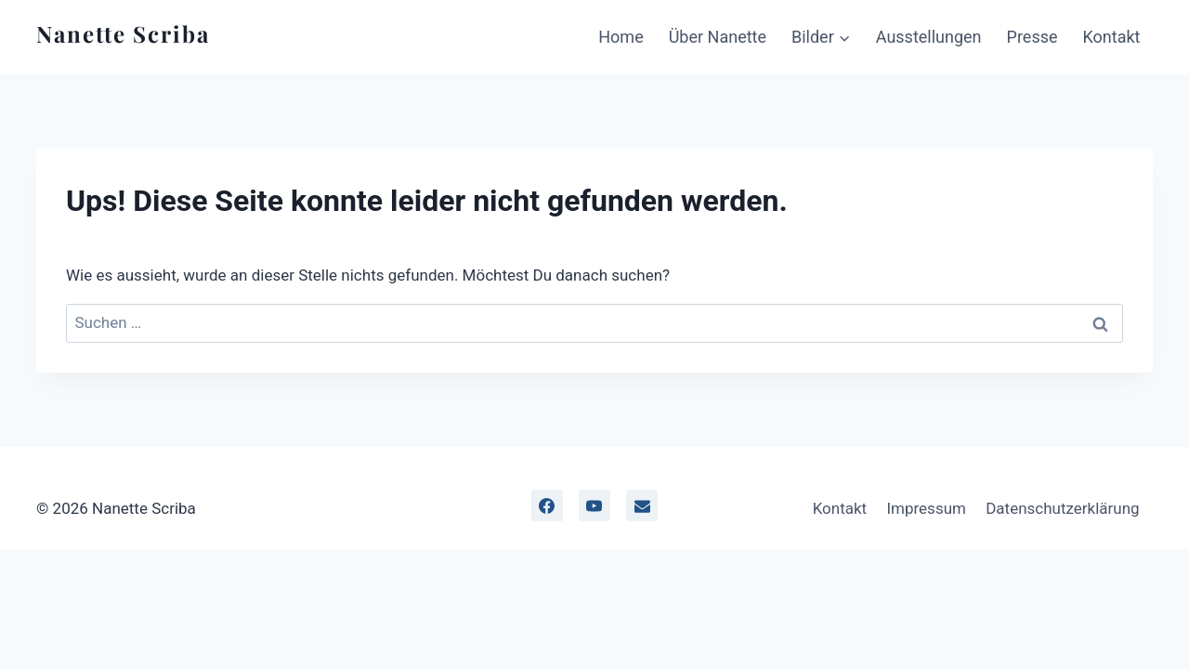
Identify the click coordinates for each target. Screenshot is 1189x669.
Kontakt (1112, 36)
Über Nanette (717, 36)
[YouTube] (594, 505)
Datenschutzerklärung (1062, 508)
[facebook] (547, 505)
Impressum (926, 508)
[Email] (642, 505)
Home (620, 36)
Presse (1032, 36)
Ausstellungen (929, 36)
